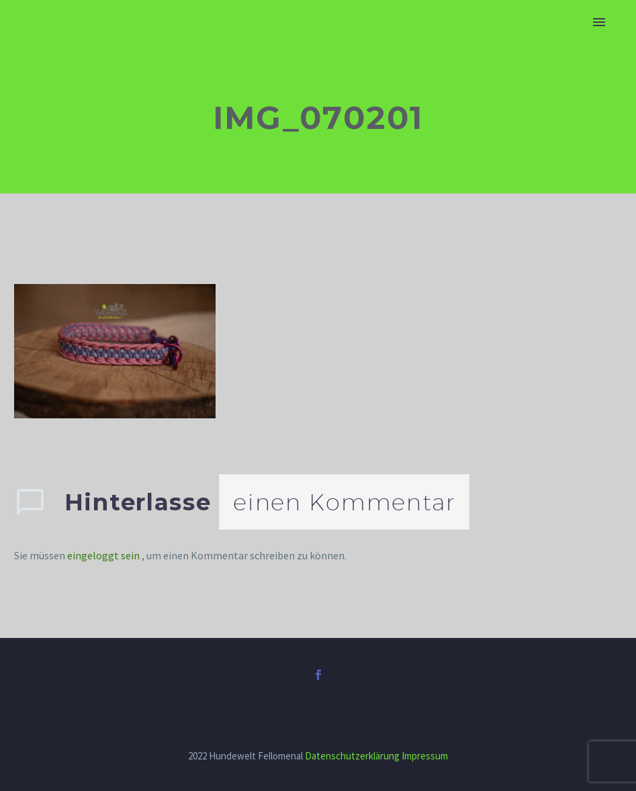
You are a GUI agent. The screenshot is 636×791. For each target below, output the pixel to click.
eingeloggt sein (104, 555)
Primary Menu (599, 22)
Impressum (425, 755)
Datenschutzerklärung (352, 755)
